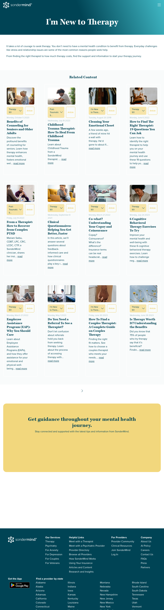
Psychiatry (51, 546)
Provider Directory (79, 550)
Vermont (137, 606)
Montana (105, 582)
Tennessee (138, 594)
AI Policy (146, 546)
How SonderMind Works (82, 559)
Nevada (104, 590)
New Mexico (107, 602)
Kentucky (73, 598)
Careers (145, 550)
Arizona (40, 590)
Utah (134, 602)
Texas (135, 598)
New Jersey (106, 598)
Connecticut (42, 606)
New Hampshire (109, 594)
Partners (145, 567)
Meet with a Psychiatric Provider (87, 546)
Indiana (72, 586)
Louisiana (73, 602)
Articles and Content (80, 567)
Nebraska (105, 586)
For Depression (53, 554)
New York (105, 606)
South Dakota (139, 590)
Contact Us (147, 554)
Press (144, 563)
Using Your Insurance (81, 563)
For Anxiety (51, 550)
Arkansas (41, 594)
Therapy (49, 541)
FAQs (144, 559)
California (41, 598)
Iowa (70, 590)
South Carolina (140, 586)
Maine (71, 606)
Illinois (71, 582)
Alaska (39, 586)
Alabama (40, 582)
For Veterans (52, 563)
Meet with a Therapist (81, 541)
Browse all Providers (80, 554)
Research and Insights (81, 572)
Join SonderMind (120, 550)
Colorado (41, 602)
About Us (146, 541)
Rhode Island (139, 582)
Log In (114, 554)
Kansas (72, 594)
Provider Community (122, 541)
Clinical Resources (121, 546)
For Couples (52, 559)
